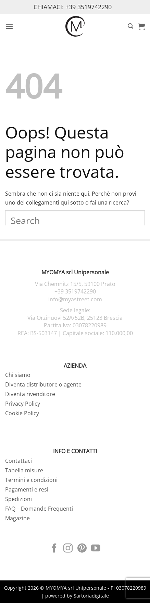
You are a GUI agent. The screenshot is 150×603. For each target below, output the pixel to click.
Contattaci (18, 460)
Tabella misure (24, 470)
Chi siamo (17, 375)
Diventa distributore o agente (43, 384)
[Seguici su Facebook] (54, 549)
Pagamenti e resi (26, 489)
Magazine (17, 518)
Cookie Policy (22, 413)
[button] (9, 26)
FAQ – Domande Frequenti (39, 508)
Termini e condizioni (31, 480)
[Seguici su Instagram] (68, 549)
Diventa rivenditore (30, 394)
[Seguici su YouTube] (95, 549)
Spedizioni (18, 499)
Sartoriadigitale (91, 595)
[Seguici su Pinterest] (82, 549)
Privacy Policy (22, 403)
